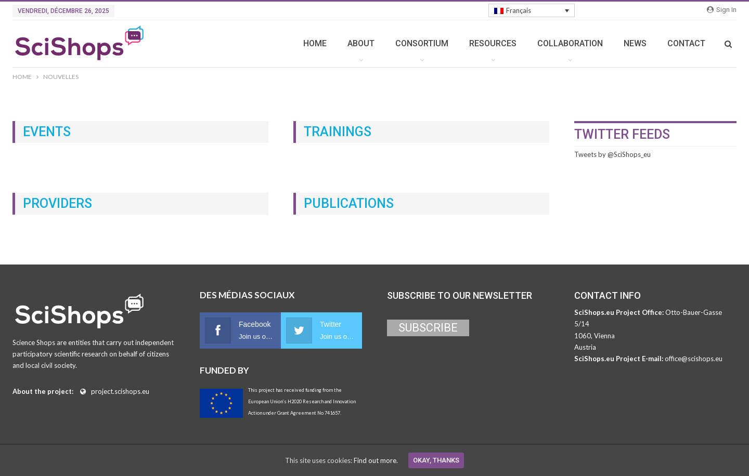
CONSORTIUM (421, 43)
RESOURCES (492, 43)
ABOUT (360, 43)
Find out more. (376, 460)
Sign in (722, 10)
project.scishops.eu (120, 391)
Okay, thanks (436, 460)
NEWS (635, 43)
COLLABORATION (570, 43)
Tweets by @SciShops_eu (612, 154)
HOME (315, 43)
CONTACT (686, 43)
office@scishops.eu (693, 358)
